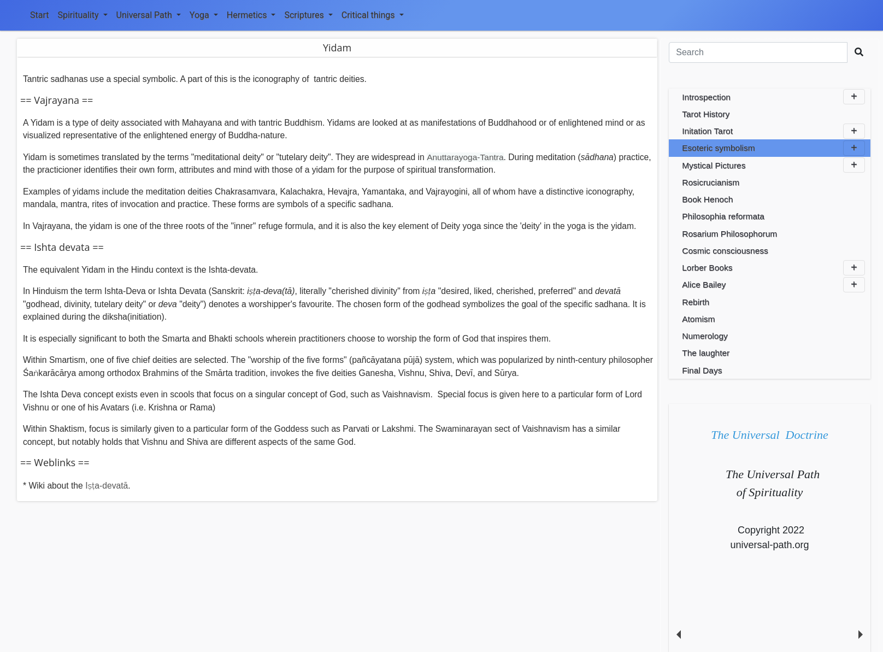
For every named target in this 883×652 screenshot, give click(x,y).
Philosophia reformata (723, 216)
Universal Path (148, 15)
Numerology (705, 335)
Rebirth (695, 302)
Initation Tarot (773, 131)
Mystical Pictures (773, 165)
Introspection (773, 96)
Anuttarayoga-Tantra (465, 157)
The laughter (705, 352)
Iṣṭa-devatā (106, 485)
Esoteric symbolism (773, 148)
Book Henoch (707, 199)
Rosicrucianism (710, 182)
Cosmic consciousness (725, 250)
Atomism (698, 319)
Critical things (373, 15)
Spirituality (82, 15)
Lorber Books (773, 267)
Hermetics (251, 15)
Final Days (702, 370)
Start (39, 15)
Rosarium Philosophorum (729, 233)
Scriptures (308, 15)
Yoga (204, 15)
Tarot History (705, 114)
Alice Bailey (773, 284)
